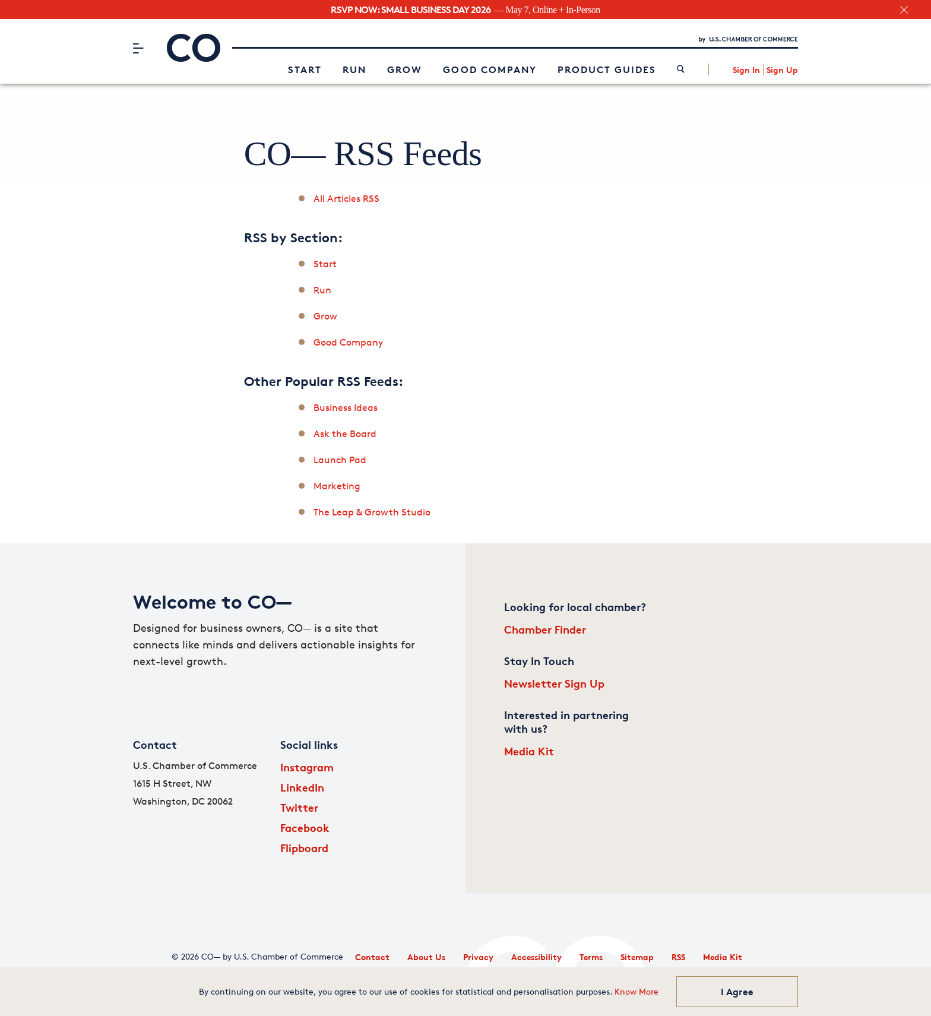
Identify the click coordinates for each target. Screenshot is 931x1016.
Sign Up (782, 70)
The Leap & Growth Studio (372, 512)
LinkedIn (302, 787)
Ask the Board (345, 433)
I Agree (737, 992)
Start (305, 69)
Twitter (299, 807)
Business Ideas (346, 407)
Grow (404, 69)
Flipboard (304, 847)
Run (354, 69)
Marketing (337, 486)
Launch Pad (340, 460)
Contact (372, 957)
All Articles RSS (346, 198)
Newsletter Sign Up (554, 683)
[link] (681, 69)
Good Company (490, 69)
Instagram (307, 767)
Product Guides (607, 69)
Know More (636, 991)
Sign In (746, 70)
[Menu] (138, 48)
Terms (591, 957)
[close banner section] (904, 10)
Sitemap (637, 957)
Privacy (478, 957)
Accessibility (536, 957)
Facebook (305, 827)
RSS (678, 957)
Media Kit (529, 751)
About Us (426, 957)
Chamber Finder (545, 629)
